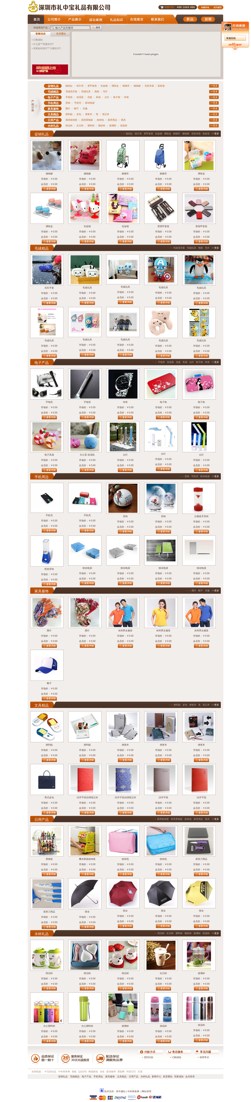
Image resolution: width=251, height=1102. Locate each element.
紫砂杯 (101, 125)
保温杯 (123, 125)
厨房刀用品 (201, 859)
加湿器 (80, 97)
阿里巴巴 (131, 1071)
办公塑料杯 (49, 1026)
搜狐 (74, 1071)
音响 (67, 103)
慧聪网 (121, 1071)
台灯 (107, 97)
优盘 (89, 97)
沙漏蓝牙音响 (201, 516)
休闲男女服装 (125, 630)
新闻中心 (156, 1076)
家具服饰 (53, 108)
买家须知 (179, 1076)
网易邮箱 (93, 1071)
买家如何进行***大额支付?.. (47, 48)
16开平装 (163, 797)
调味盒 (115, 85)
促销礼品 (53, 86)
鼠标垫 (161, 85)
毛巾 (105, 91)
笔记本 (105, 114)
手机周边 (53, 103)
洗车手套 (49, 287)
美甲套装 (92, 85)
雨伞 (87, 911)
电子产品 (53, 97)
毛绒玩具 (86, 91)
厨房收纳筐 (71, 120)
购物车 (126, 85)
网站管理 (146, 1091)
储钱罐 (137, 85)
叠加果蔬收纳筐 (87, 859)
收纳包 (100, 120)
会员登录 (190, 1076)
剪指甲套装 (163, 226)
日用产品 (53, 120)
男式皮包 (49, 797)
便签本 (88, 114)
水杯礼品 (53, 125)
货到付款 (148, 1057)
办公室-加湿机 (87, 454)
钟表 (126, 97)
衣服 (85, 108)
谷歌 (102, 1071)
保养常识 (204, 1057)
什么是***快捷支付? (43, 44)
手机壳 (77, 103)
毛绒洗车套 (71, 91)
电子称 (116, 97)
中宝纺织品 (50, 1071)
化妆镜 (104, 85)
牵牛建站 (121, 1091)
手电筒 (69, 97)
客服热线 (231, 38)
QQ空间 (82, 1071)
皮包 (78, 114)
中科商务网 (64, 1071)
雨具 (123, 120)
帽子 (76, 108)
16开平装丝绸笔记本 (87, 797)
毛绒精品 (53, 91)
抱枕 (97, 91)
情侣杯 (69, 125)
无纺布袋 (149, 85)
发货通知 (167, 1076)
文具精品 (53, 114)
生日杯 (80, 125)
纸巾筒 (80, 85)
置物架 (49, 859)
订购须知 (38, 39)
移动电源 (90, 103)
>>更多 (214, 85)
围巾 (67, 108)
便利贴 (69, 114)
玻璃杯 (112, 125)
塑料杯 (91, 125)
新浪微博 (111, 1071)
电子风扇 (49, 454)
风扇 (98, 97)
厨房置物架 (87, 120)
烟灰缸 (69, 85)
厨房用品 (112, 120)
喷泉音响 (49, 569)
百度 (140, 1071)
